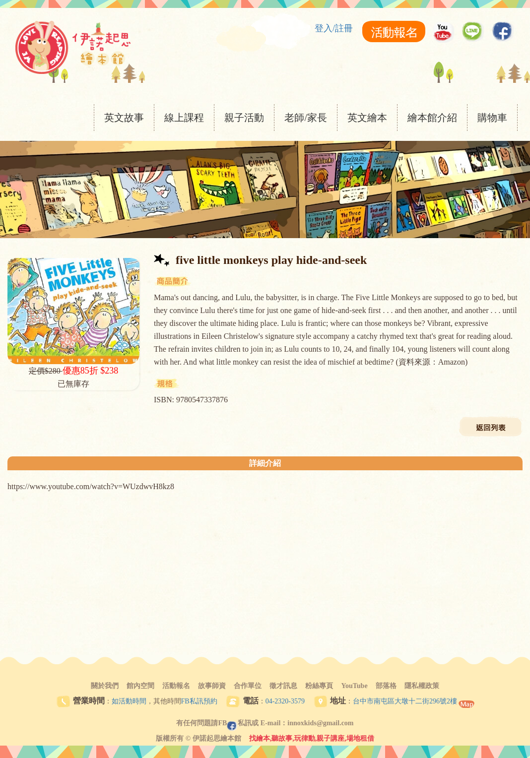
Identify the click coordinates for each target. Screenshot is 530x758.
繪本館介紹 (432, 117)
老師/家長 (305, 117)
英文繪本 (367, 117)
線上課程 (184, 117)
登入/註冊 (334, 28)
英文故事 (124, 117)
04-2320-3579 (285, 701)
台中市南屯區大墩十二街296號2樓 (405, 701)
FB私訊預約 (199, 701)
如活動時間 (129, 701)
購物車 (492, 117)
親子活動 (244, 117)
